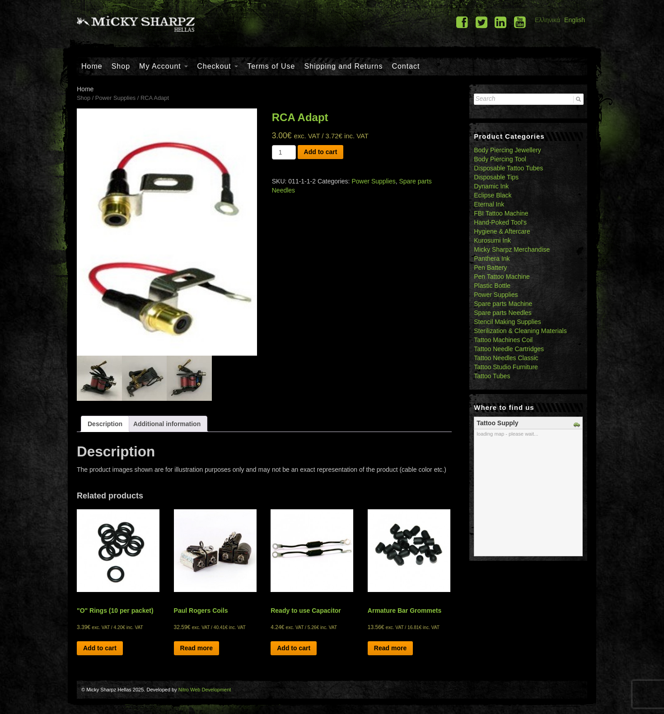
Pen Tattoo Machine (502, 276)
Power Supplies (115, 97)
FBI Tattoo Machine (501, 213)
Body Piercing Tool (500, 159)
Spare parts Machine (503, 303)
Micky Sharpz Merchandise (512, 249)
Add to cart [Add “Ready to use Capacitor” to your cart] (293, 648)
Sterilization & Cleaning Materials (520, 330)
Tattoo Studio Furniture (506, 367)
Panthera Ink (492, 258)
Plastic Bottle (492, 285)
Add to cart (320, 151)
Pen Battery (490, 267)
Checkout (217, 66)
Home (92, 66)
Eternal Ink (489, 204)
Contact (406, 66)
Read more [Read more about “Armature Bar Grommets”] (390, 648)
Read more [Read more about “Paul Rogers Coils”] (196, 648)
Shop (121, 66)
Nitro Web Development (204, 689)
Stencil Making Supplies (507, 321)
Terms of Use (271, 66)
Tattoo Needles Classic (506, 358)
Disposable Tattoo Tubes (508, 168)
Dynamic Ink (491, 186)
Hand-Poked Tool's (500, 222)
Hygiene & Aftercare (502, 231)
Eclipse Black (492, 195)
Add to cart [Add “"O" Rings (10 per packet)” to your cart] (100, 648)
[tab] (105, 424)
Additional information (167, 423)
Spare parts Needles (503, 312)
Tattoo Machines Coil (503, 339)
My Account (163, 66)
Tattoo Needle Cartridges (509, 348)
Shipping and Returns (343, 66)
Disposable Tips (496, 177)
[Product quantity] (284, 152)
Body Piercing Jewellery (507, 150)
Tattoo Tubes (492, 376)
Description (105, 423)
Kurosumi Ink (492, 240)
